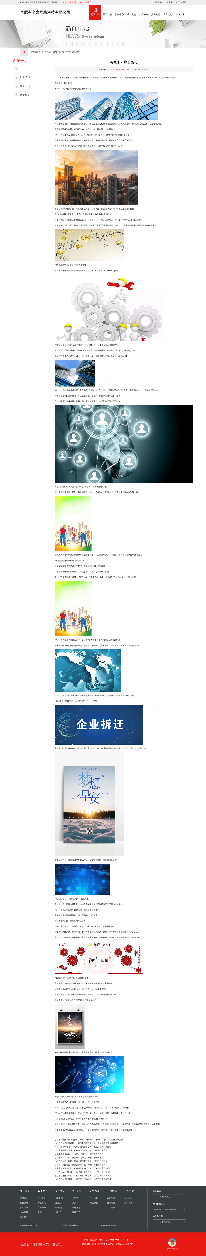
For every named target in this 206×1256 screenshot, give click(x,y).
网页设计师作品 (79, 1165)
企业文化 (180, 10)
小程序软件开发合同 (83, 1172)
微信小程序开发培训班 (113, 1139)
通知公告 (25, 86)
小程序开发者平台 (62, 1157)
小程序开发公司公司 (102, 1172)
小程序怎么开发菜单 (83, 1150)
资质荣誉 (24, 1207)
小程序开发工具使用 (83, 1179)
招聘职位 (59, 1198)
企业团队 (59, 1203)
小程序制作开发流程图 (85, 1143)
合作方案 (76, 1207)
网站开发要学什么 (62, 1147)
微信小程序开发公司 (83, 1161)
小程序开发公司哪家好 (64, 1143)
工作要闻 (111, 1198)
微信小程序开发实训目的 (108, 1143)
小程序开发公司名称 (83, 1175)
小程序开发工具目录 (63, 1172)
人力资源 (156, 10)
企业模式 (41, 1212)
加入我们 (76, 1203)
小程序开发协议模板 (83, 1168)
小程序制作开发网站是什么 (66, 1139)
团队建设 (111, 1207)
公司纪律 (111, 1203)
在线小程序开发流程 (102, 1147)
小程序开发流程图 (62, 1165)
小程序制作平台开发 (63, 1150)
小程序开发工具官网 (96, 1165)
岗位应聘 (94, 1203)
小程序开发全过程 (95, 1154)
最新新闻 (25, 68)
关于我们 (107, 10)
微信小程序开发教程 (63, 1175)
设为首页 (182, 2)
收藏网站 (171, 2)
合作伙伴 (59, 1207)
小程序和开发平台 (95, 1157)
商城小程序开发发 (61, 52)
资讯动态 (168, 10)
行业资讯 (25, 77)
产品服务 (144, 10)
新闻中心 (119, 10)
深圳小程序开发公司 (63, 1168)
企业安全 (128, 1198)
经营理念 (59, 1212)
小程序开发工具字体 (102, 1179)
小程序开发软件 (79, 1154)
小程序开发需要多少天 (82, 1147)
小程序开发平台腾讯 (63, 1161)
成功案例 (131, 10)
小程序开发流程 (100, 1150)
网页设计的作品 (79, 1157)
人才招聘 (94, 1198)
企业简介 (24, 1198)
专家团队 (24, 1212)
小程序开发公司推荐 (63, 1179)
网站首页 (95, 10)
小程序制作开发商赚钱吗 (90, 1139)
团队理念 (76, 1212)
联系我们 (159, 2)
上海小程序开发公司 (102, 1168)
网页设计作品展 (100, 1161)
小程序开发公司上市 (102, 1175)
